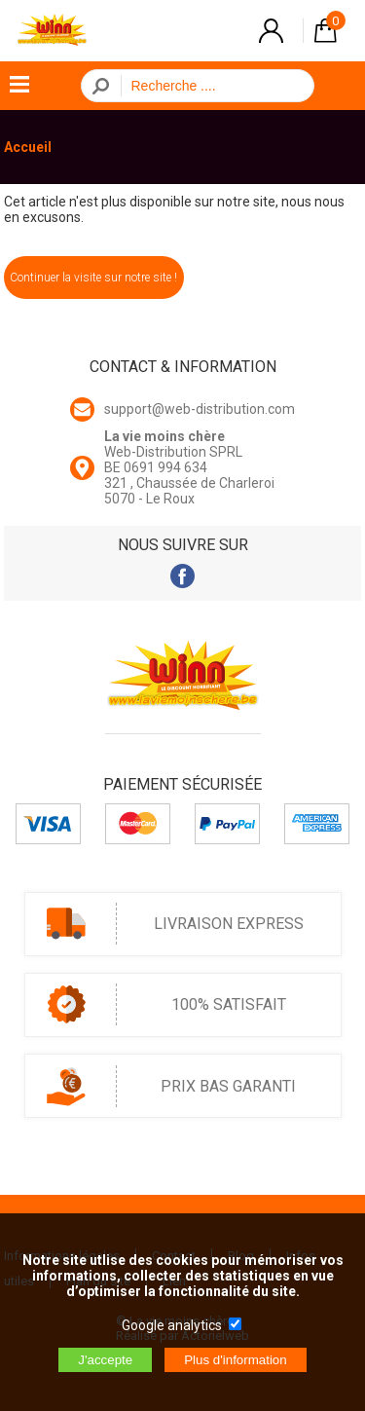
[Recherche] (212, 85)
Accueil (28, 147)
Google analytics (172, 1325)
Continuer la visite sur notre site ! (93, 277)
